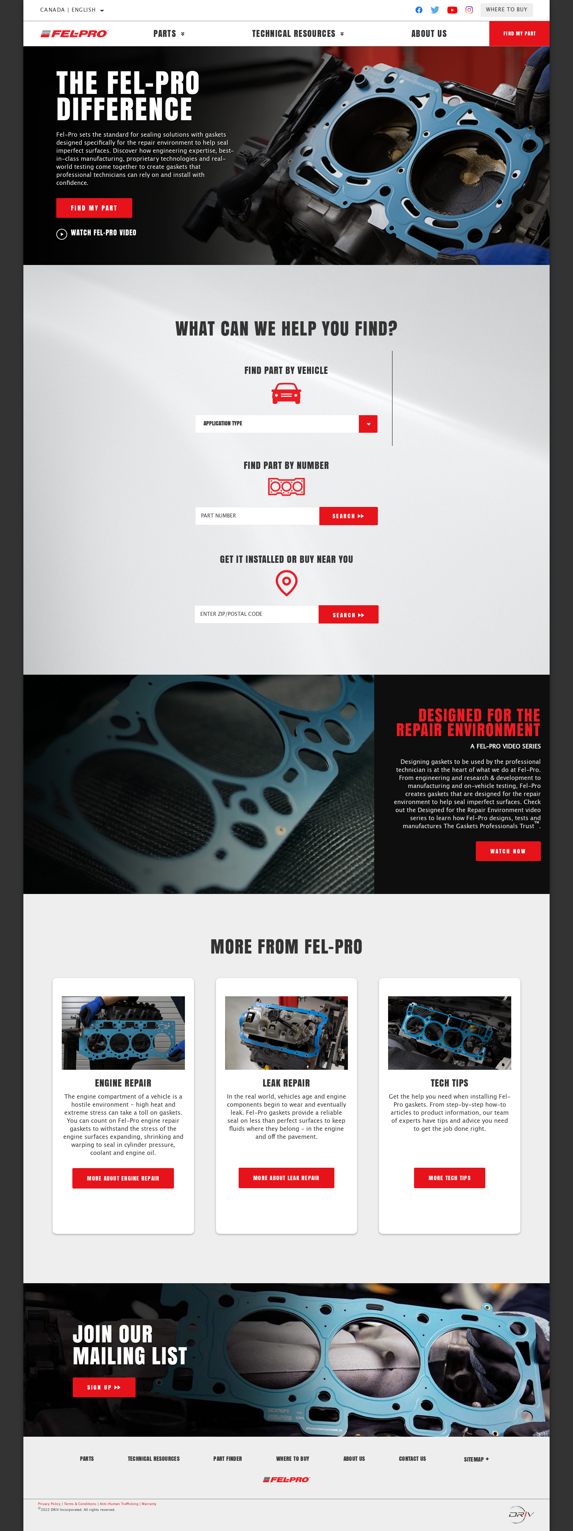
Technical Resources (293, 33)
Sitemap (476, 1459)
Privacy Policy (49, 1504)
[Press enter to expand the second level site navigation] (183, 34)
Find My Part (519, 33)
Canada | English (68, 10)
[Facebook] (419, 11)
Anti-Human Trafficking (119, 1504)
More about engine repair (123, 1178)
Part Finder (227, 1458)
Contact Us (412, 1458)
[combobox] (277, 424)
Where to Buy (507, 9)
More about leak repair (286, 1178)
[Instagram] (469, 11)
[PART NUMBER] (257, 516)
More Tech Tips (450, 1178)
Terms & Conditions (80, 1504)
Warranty (149, 1504)
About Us (428, 33)
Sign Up (99, 1387)
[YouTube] (452, 11)
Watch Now (508, 851)
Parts (164, 33)
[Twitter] (435, 11)
